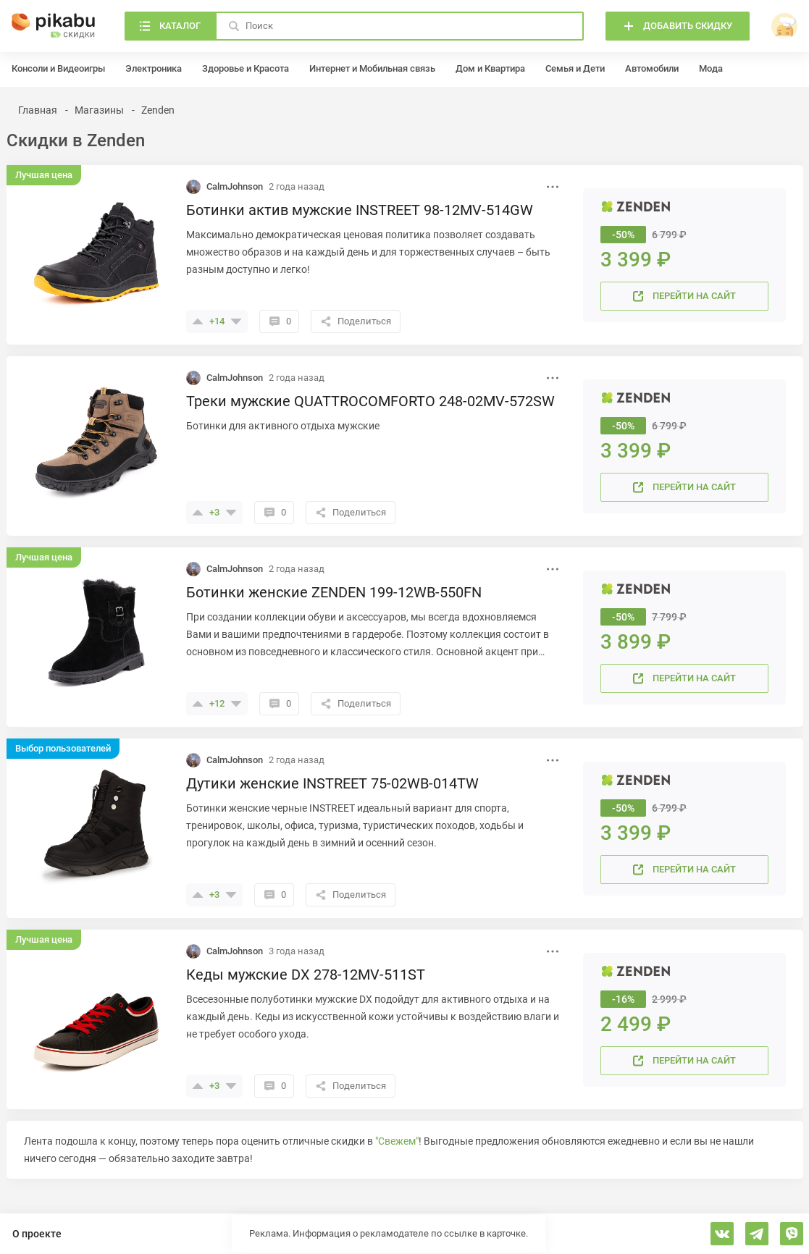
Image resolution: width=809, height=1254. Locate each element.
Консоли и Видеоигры (58, 68)
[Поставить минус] (236, 321)
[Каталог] (170, 26)
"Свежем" (397, 1141)
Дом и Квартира (490, 68)
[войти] (784, 26)
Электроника (153, 68)
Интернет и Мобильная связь (372, 68)
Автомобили (652, 68)
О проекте (37, 1234)
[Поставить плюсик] (197, 321)
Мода (711, 68)
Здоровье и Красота (245, 68)
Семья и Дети (575, 68)
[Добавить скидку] (677, 26)
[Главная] (54, 26)
